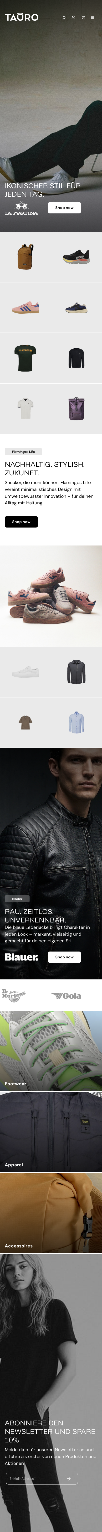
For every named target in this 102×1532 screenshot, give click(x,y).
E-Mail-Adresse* (23, 1478)
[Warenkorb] (83, 17)
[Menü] (92, 17)
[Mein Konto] (73, 17)
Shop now (64, 207)
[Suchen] (64, 18)
